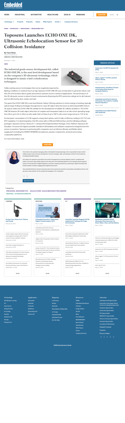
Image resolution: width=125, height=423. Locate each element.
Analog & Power (8, 308)
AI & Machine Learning (10, 300)
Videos (37, 22)
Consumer (31, 306)
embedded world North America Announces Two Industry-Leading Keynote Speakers (47, 230)
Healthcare (52, 15)
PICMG (77, 300)
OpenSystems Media (64, 345)
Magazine (55, 298)
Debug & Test (8, 322)
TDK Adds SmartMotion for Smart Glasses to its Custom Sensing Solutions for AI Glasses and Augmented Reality (17, 254)
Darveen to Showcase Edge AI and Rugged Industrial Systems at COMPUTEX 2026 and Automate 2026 (107, 240)
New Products (79, 322)
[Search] (112, 14)
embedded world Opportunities (108, 300)
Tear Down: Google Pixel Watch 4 (15, 245)
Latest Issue (55, 300)
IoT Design (55, 312)
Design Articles (80, 308)
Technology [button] (9, 22)
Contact (103, 330)
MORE (18, 273)
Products (20, 22)
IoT (5, 303)
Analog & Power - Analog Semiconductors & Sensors (48, 191)
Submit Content (105, 327)
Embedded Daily (56, 314)
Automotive (36, 15)
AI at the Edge (56, 320)
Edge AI (67, 15)
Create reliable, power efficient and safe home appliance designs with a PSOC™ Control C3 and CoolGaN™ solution (17, 236)
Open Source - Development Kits (17, 191)
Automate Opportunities (106, 321)
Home (6, 28)
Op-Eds (78, 311)
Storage (6, 319)
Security (6, 314)
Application (32, 298)
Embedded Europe (57, 317)
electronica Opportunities (107, 310)
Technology (14, 28)
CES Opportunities (105, 313)
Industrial (20, 15)
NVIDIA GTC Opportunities (107, 316)
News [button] (6, 15)
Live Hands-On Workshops (107, 324)
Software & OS (8, 316)
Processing (7, 311)
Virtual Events (79, 325)
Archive (54, 303)
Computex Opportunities (106, 307)
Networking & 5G (32, 311)
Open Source (25, 28)
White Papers (47, 22)
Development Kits (37, 28)
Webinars (80, 15)
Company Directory (71, 22)
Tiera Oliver (11, 53)
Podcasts (29, 22)
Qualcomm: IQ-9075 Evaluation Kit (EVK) (106, 249)
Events (78, 330)
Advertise (103, 298)
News (77, 314)
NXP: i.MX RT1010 (100, 265)
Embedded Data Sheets (82, 303)
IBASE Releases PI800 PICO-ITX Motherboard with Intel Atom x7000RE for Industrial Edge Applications (77, 263)
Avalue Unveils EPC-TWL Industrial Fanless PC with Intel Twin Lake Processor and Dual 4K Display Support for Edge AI (48, 250)
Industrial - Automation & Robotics (18, 193)
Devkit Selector (80, 319)
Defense (31, 314)
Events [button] (58, 22)
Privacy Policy (105, 333)
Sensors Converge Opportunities (109, 318)
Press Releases (80, 316)
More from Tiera (28, 180)
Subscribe (102, 14)
